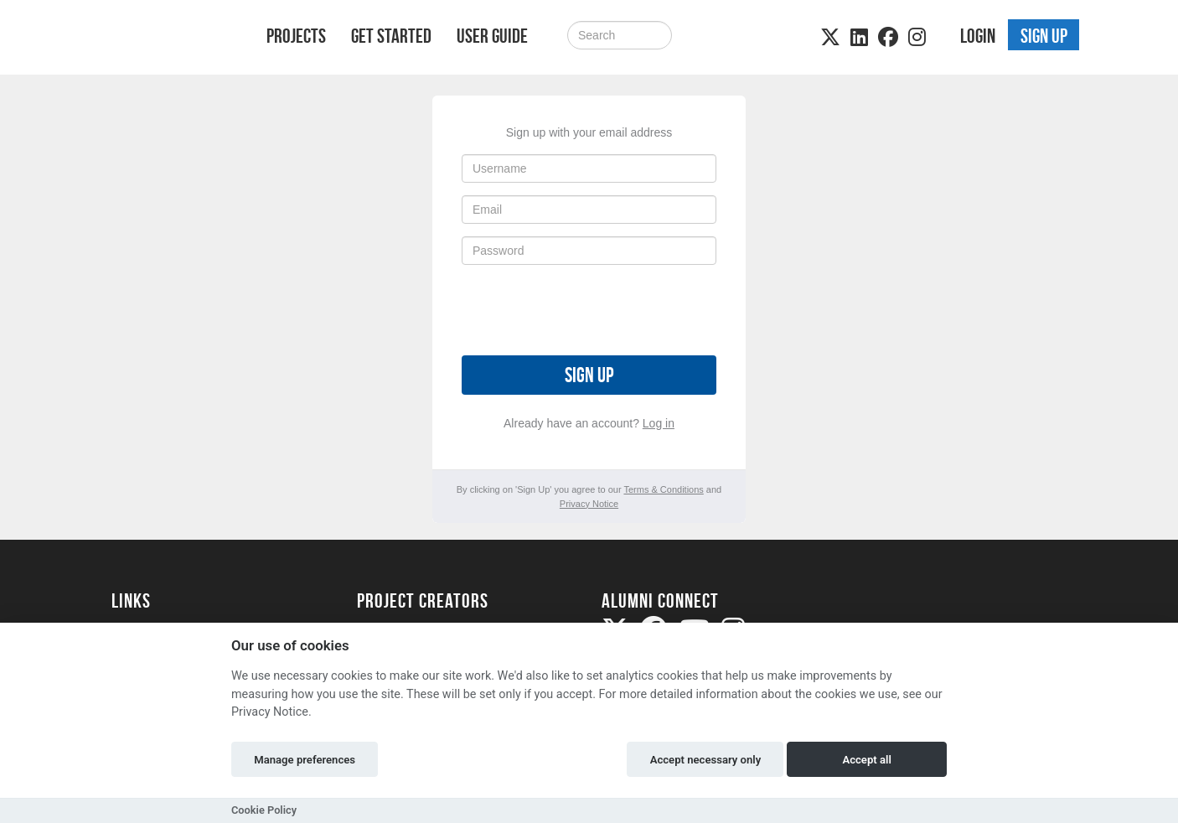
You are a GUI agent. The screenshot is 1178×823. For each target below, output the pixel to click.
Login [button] (977, 36)
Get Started (391, 36)
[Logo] (167, 39)
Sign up (589, 375)
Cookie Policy (264, 810)
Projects (296, 36)
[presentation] (589, 310)
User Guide (492, 36)
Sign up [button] (1043, 36)
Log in (658, 423)
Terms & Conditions (663, 489)
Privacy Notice (589, 504)
